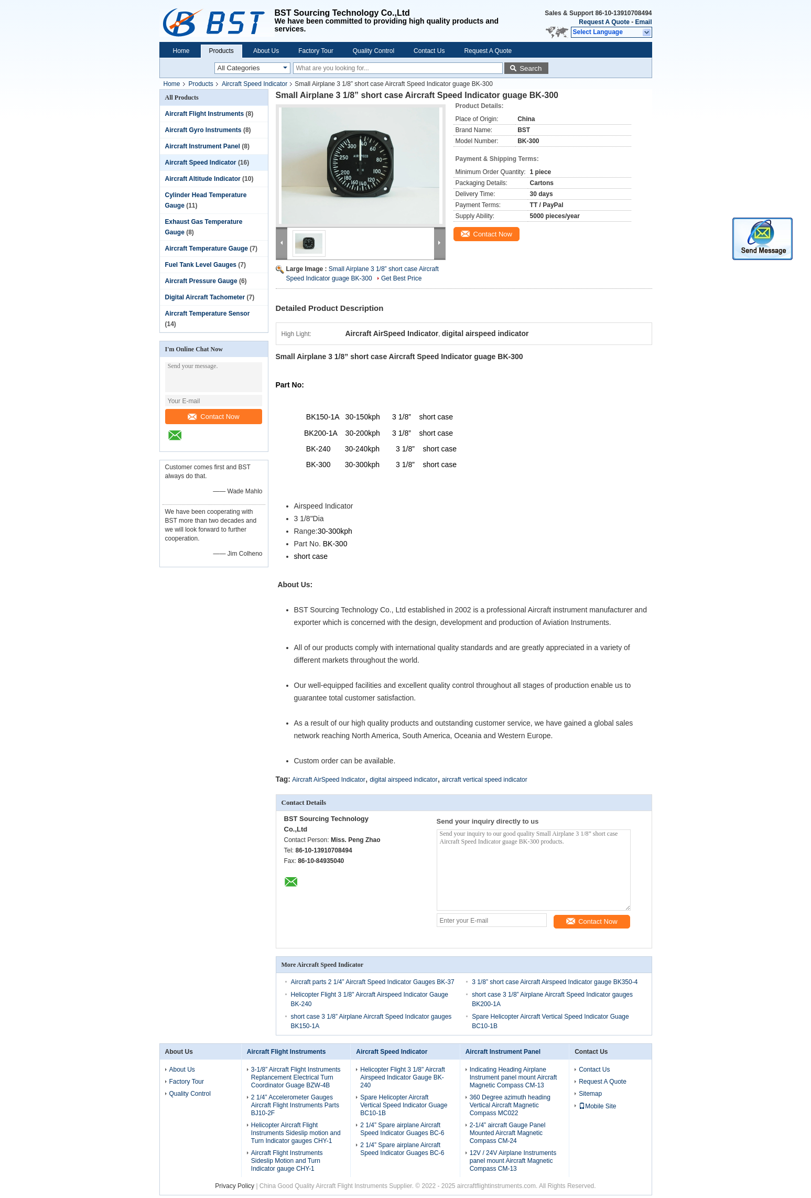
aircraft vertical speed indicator (484, 779)
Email (643, 22)
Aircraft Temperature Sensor (207, 313)
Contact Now (213, 416)
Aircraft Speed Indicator (254, 84)
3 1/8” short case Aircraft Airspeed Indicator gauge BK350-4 (554, 982)
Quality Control (373, 51)
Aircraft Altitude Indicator (203, 178)
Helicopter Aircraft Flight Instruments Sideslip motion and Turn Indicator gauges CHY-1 (296, 1133)
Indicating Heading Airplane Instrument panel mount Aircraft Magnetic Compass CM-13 (513, 1077)
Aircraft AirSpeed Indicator (328, 779)
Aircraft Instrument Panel (202, 146)
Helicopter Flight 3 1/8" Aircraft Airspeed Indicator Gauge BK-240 (402, 1077)
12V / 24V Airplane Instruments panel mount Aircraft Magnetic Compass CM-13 (513, 1160)
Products (221, 51)
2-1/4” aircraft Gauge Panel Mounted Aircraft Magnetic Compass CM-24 (508, 1133)
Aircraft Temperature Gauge (206, 248)
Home (181, 51)
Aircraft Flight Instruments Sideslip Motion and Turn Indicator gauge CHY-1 (287, 1160)
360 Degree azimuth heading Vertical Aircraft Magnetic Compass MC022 (510, 1105)
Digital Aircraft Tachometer (205, 297)
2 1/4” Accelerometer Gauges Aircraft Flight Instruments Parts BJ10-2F (295, 1105)
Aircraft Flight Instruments (204, 113)
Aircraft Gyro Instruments (203, 130)
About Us (266, 51)
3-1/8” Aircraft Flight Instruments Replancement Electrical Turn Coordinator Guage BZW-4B (296, 1077)
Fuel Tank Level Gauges (201, 264)
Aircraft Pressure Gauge (201, 281)
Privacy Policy (234, 1186)
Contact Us (429, 51)
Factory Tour (315, 51)
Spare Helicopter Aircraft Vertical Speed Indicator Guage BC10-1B (403, 1105)
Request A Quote (604, 22)
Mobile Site (597, 1106)
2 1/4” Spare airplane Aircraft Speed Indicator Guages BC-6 (402, 1129)
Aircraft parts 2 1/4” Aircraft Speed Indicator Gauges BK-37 (373, 982)
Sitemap (590, 1093)
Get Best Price (401, 278)
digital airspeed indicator (403, 779)
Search (531, 68)
